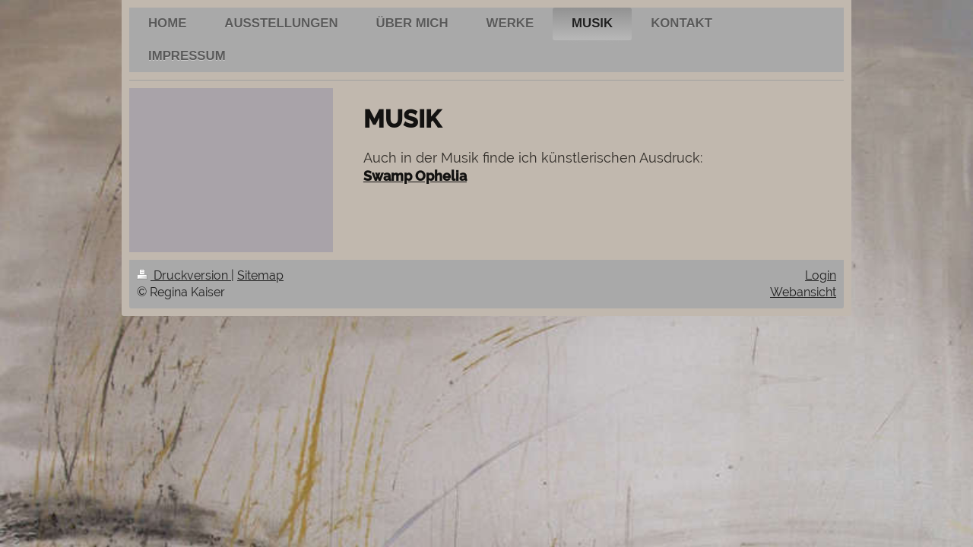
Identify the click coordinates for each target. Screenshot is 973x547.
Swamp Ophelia (415, 176)
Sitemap (260, 275)
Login (820, 275)
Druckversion (184, 275)
